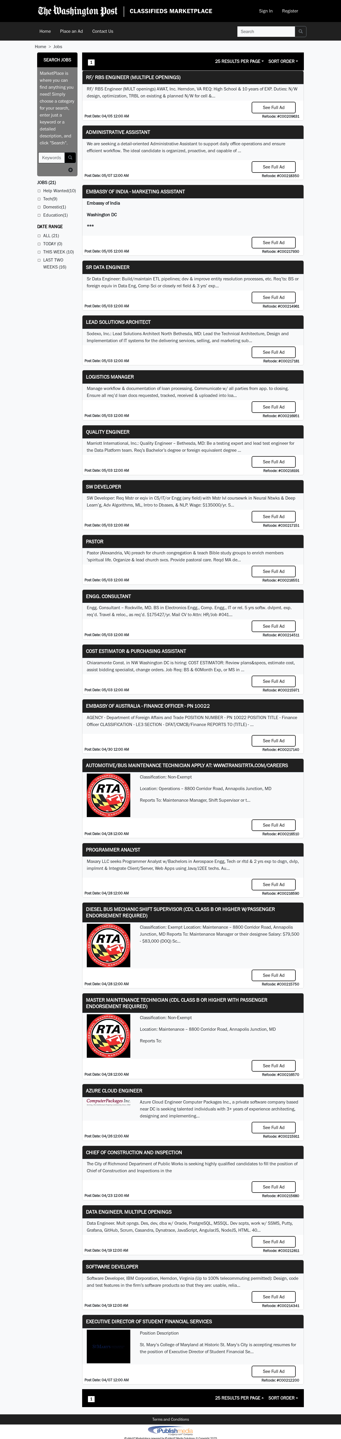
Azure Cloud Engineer (114, 1091)
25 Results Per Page (237, 61)
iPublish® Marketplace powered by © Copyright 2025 (170, 1430)
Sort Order (281, 61)
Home (45, 31)
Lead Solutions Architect (118, 322)
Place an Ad (71, 31)
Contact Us (102, 31)
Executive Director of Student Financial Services (149, 1321)
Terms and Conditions (170, 1419)
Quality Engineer (107, 432)
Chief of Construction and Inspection (134, 1152)
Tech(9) (50, 199)
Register (290, 11)
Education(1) (55, 215)
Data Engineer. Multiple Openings (129, 1212)
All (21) (51, 235)
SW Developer (103, 487)
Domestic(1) (54, 207)
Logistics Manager (110, 377)
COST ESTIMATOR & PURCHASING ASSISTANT (136, 651)
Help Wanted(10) (59, 190)
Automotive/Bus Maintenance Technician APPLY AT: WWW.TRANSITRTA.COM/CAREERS (187, 765)
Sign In (266, 11)
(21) (46, 182)
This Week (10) (58, 252)
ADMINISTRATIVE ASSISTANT (118, 132)
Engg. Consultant (108, 596)
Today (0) (52, 243)
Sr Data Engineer (107, 267)
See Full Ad (274, 107)
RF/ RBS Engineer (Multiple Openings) (133, 77)
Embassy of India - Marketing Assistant (135, 191)
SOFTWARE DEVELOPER (112, 1267)
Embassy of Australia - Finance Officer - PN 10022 (148, 706)
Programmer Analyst (113, 850)
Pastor (94, 541)
